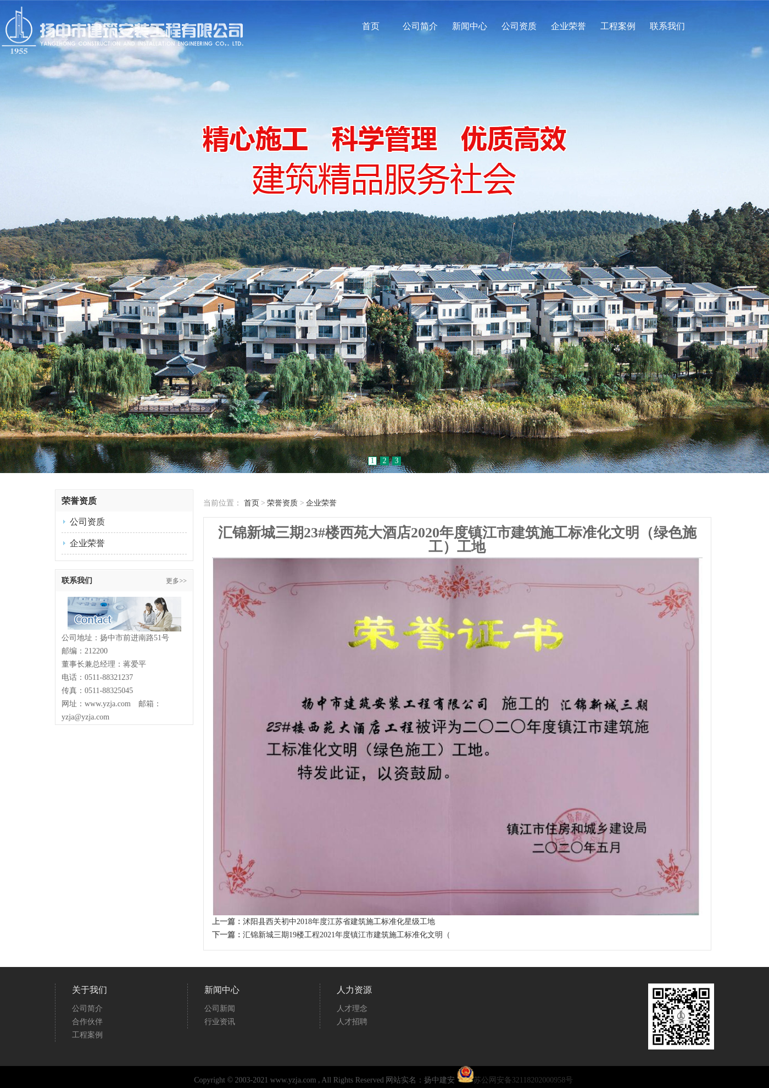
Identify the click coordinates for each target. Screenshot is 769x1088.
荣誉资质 (282, 503)
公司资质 (519, 26)
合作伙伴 (87, 1022)
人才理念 (352, 1008)
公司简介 (420, 26)
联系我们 (667, 26)
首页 (371, 26)
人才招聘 (352, 1022)
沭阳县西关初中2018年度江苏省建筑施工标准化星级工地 (339, 921)
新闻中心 (469, 26)
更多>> (176, 581)
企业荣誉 (568, 26)
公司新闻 (219, 1008)
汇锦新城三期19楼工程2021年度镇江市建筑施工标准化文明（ (346, 935)
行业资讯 (219, 1022)
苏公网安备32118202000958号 (515, 1080)
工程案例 (618, 26)
